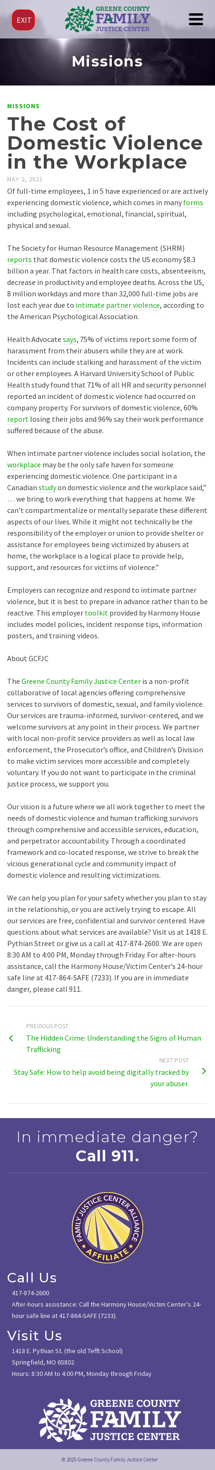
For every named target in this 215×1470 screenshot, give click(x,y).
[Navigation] (196, 19)
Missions (23, 106)
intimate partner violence (118, 305)
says (70, 339)
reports (19, 259)
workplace (24, 464)
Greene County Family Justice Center (81, 681)
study (47, 487)
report (18, 419)
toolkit (97, 612)
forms (193, 202)
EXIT (24, 20)
